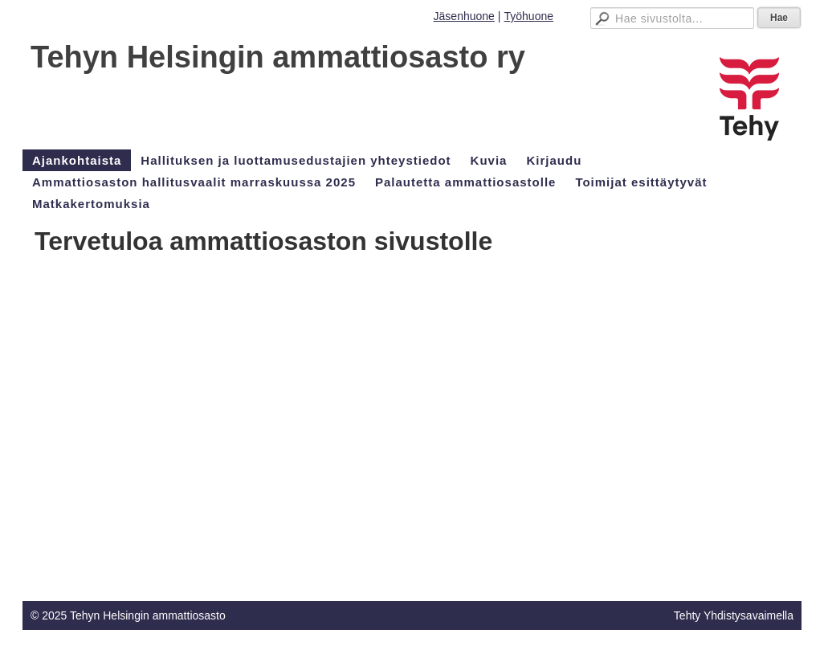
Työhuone (529, 16)
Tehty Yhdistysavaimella (733, 615)
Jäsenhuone (464, 16)
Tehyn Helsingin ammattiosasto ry (278, 57)
